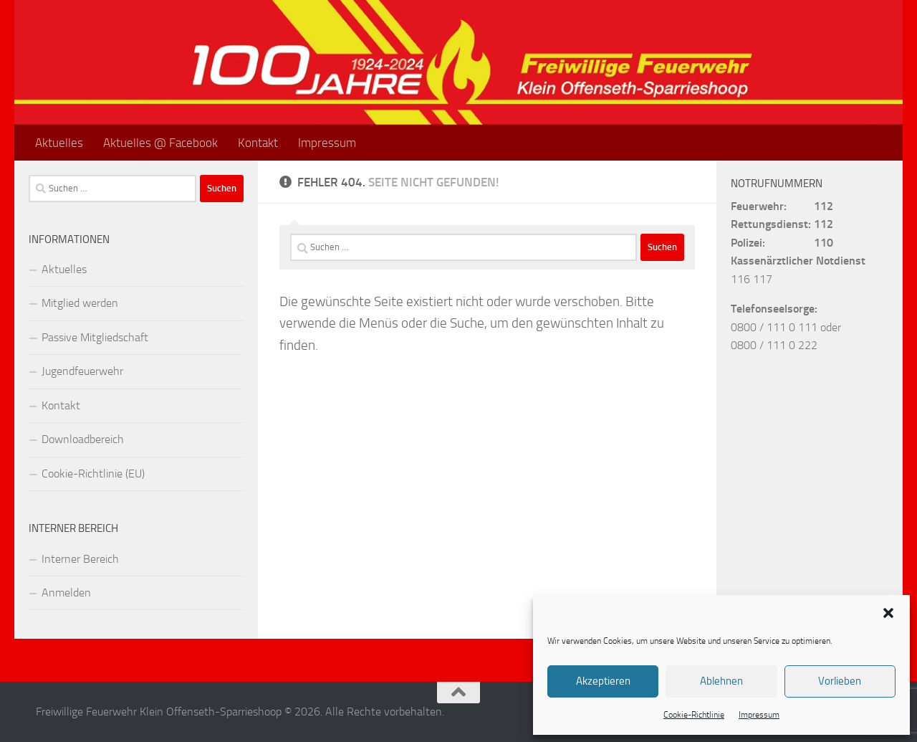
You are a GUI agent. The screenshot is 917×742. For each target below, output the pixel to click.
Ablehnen (721, 681)
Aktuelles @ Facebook (160, 142)
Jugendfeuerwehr (82, 371)
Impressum (759, 715)
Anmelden (66, 592)
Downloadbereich (83, 439)
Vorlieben (839, 681)
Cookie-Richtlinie (693, 715)
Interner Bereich (80, 559)
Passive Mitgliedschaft (95, 337)
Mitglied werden (80, 303)
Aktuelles (59, 142)
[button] (888, 613)
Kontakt (258, 142)
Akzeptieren (603, 681)
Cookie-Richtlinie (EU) (93, 473)
